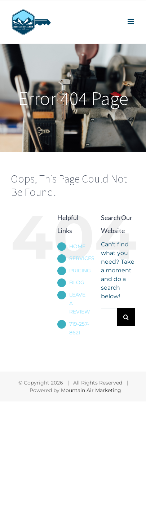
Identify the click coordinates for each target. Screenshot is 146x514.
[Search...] (109, 317)
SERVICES (81, 258)
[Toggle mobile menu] (131, 21)
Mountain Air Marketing (91, 390)
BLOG (76, 282)
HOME (77, 246)
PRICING (80, 270)
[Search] (126, 317)
